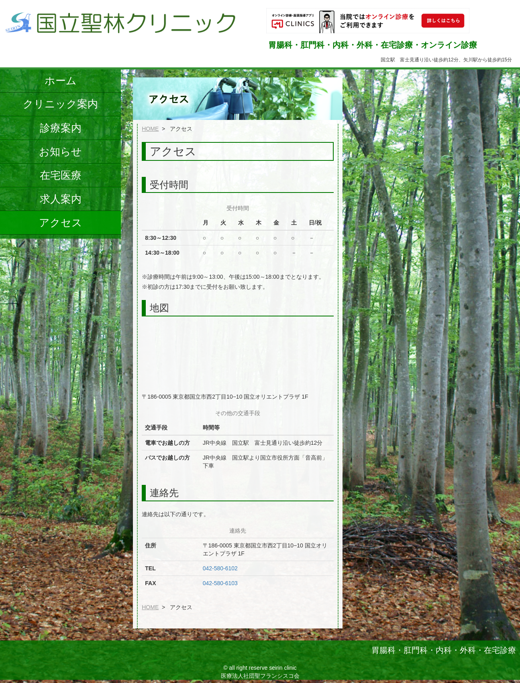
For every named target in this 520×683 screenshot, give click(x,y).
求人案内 (61, 199)
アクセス (60, 223)
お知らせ (60, 152)
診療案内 (61, 128)
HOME (150, 129)
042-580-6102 (220, 568)
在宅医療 (61, 175)
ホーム (61, 81)
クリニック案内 (60, 104)
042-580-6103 (220, 583)
